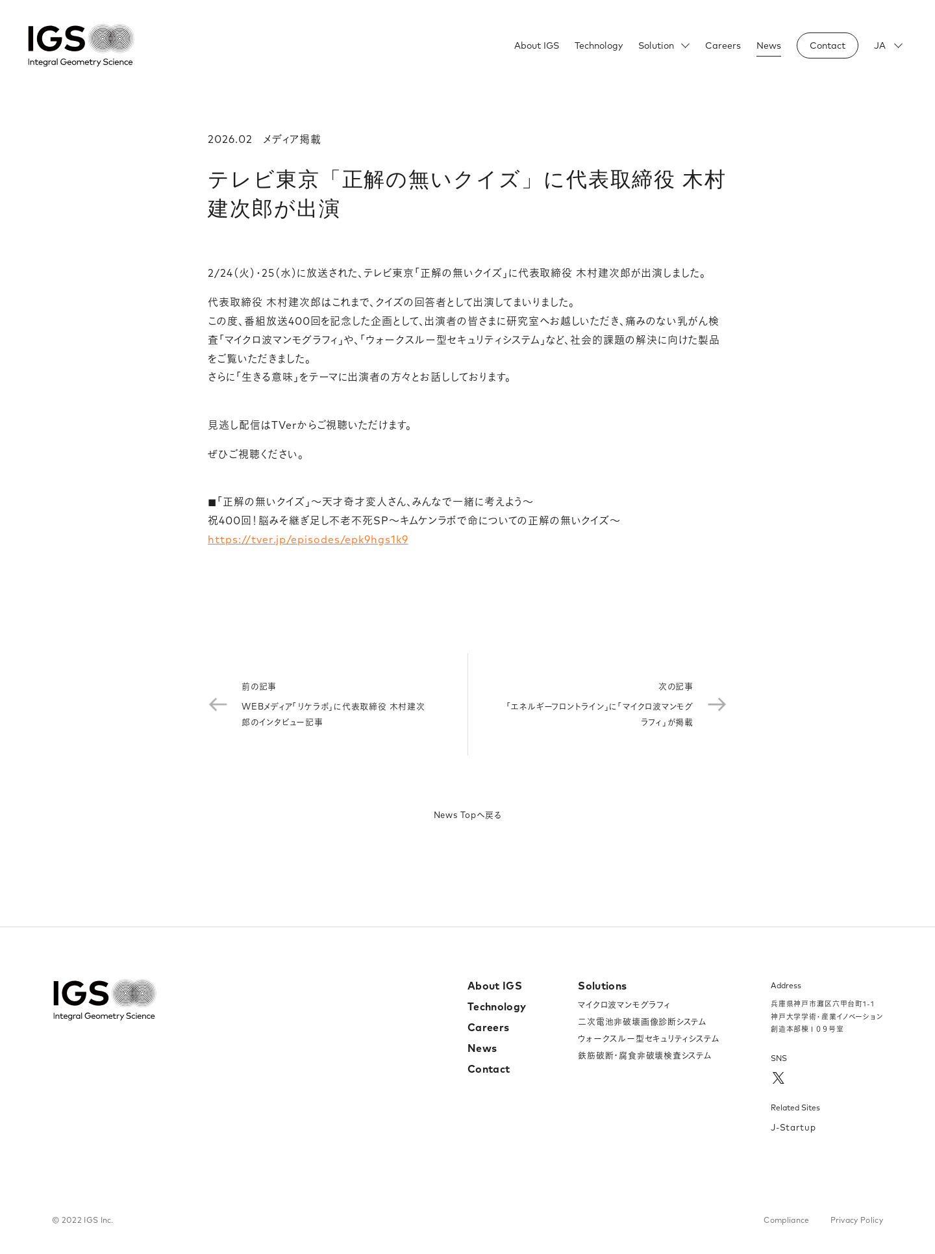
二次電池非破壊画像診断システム (642, 1021)
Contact (489, 1068)
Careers (723, 45)
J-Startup (794, 1127)
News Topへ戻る (468, 815)
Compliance (786, 1220)
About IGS (536, 45)
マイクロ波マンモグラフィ (624, 1004)
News (768, 45)
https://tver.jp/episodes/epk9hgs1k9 (308, 539)
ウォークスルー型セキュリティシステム (648, 1038)
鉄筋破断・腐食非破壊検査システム (645, 1055)
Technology (599, 45)
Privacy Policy (856, 1220)
